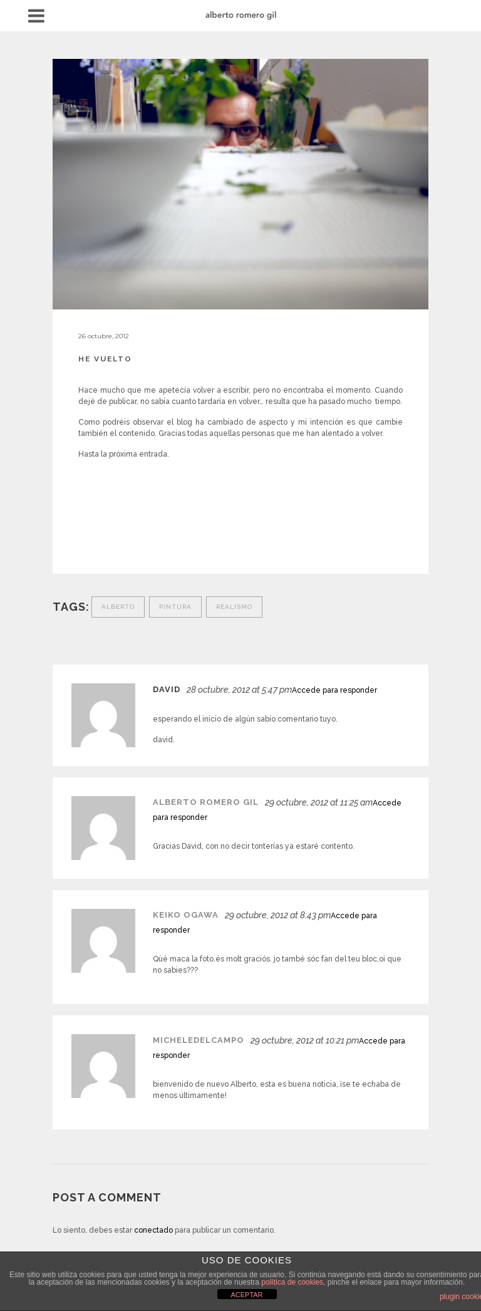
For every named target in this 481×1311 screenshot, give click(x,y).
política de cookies (292, 1282)
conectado (153, 1230)
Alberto (118, 606)
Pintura (175, 606)
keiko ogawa (186, 915)
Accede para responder (334, 690)
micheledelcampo (198, 1040)
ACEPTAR (246, 1294)
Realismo (234, 606)
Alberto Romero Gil (206, 802)
